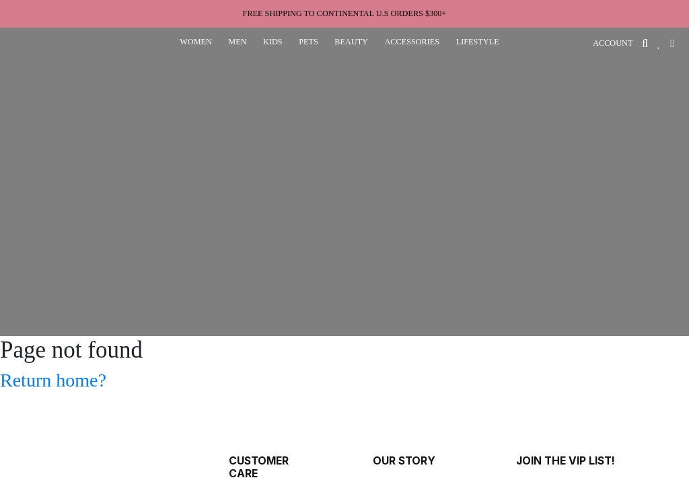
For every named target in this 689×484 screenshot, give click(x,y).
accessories (411, 41)
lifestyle (477, 41)
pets (308, 41)
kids (273, 41)
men (237, 41)
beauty (351, 41)
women (196, 41)
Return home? (53, 380)
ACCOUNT (612, 43)
